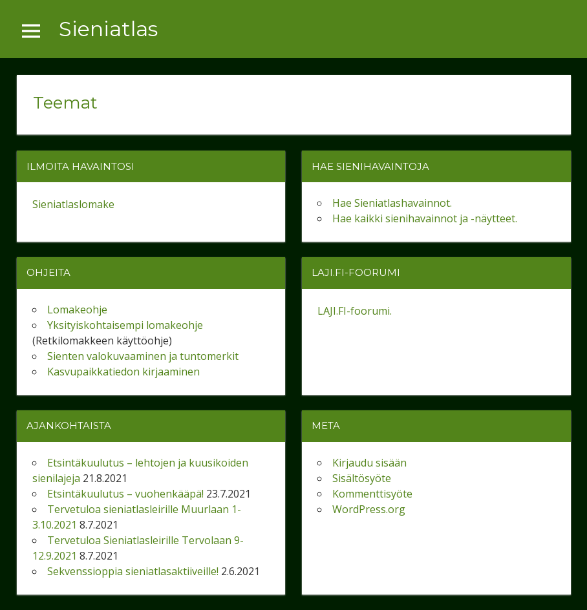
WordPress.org (368, 509)
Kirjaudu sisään (369, 463)
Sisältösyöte (361, 478)
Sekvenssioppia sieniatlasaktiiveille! (133, 571)
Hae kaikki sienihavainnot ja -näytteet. (424, 218)
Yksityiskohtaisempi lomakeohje (125, 325)
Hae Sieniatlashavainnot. (392, 203)
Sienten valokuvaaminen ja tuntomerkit (143, 356)
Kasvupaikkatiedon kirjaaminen (123, 371)
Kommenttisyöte (372, 494)
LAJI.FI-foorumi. (354, 311)
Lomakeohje (77, 309)
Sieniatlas (108, 28)
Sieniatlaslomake (73, 204)
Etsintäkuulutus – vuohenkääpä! (125, 494)
